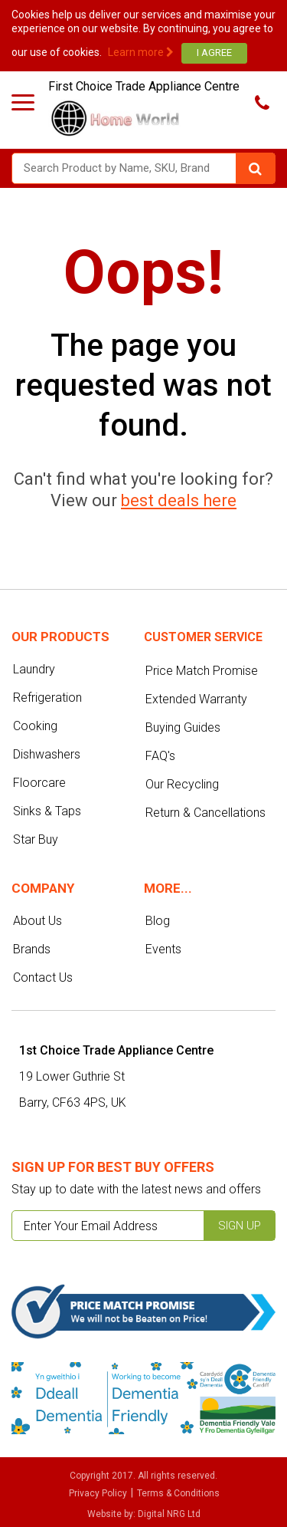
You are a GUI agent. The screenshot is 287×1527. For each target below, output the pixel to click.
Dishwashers (46, 754)
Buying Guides (182, 727)
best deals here (178, 500)
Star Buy (35, 839)
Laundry (34, 669)
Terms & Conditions (178, 1493)
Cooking (35, 726)
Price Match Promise (201, 670)
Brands (32, 949)
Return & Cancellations (205, 812)
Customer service (203, 637)
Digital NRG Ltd (169, 1514)
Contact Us (43, 977)
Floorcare (39, 782)
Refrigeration (47, 697)
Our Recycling (182, 784)
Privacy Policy (98, 1493)
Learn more (141, 52)
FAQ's (160, 756)
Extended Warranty (196, 699)
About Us (37, 920)
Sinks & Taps (47, 811)
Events (163, 949)
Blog (157, 920)
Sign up (239, 1225)
